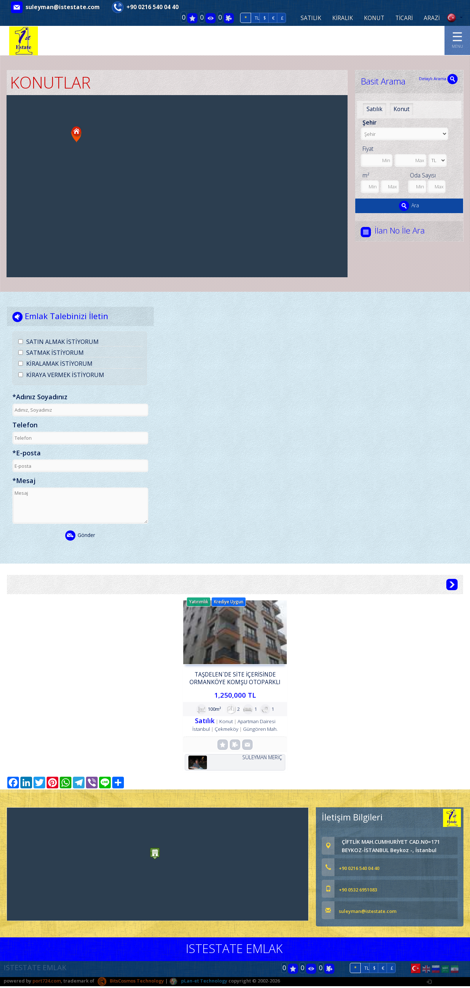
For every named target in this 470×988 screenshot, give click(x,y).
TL (257, 18)
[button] (76, 134)
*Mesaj (24, 481)
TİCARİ (404, 17)
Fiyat (368, 149)
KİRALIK (342, 17)
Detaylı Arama (438, 78)
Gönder (80, 536)
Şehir (370, 122)
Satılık (375, 109)
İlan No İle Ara (401, 230)
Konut (401, 109)
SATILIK (311, 17)
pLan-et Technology (198, 982)
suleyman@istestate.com (63, 7)
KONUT (374, 17)
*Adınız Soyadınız (39, 397)
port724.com (46, 982)
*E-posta (26, 453)
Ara (409, 206)
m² (366, 175)
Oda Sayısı (423, 175)
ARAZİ (432, 17)
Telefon (25, 425)
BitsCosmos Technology (131, 982)
